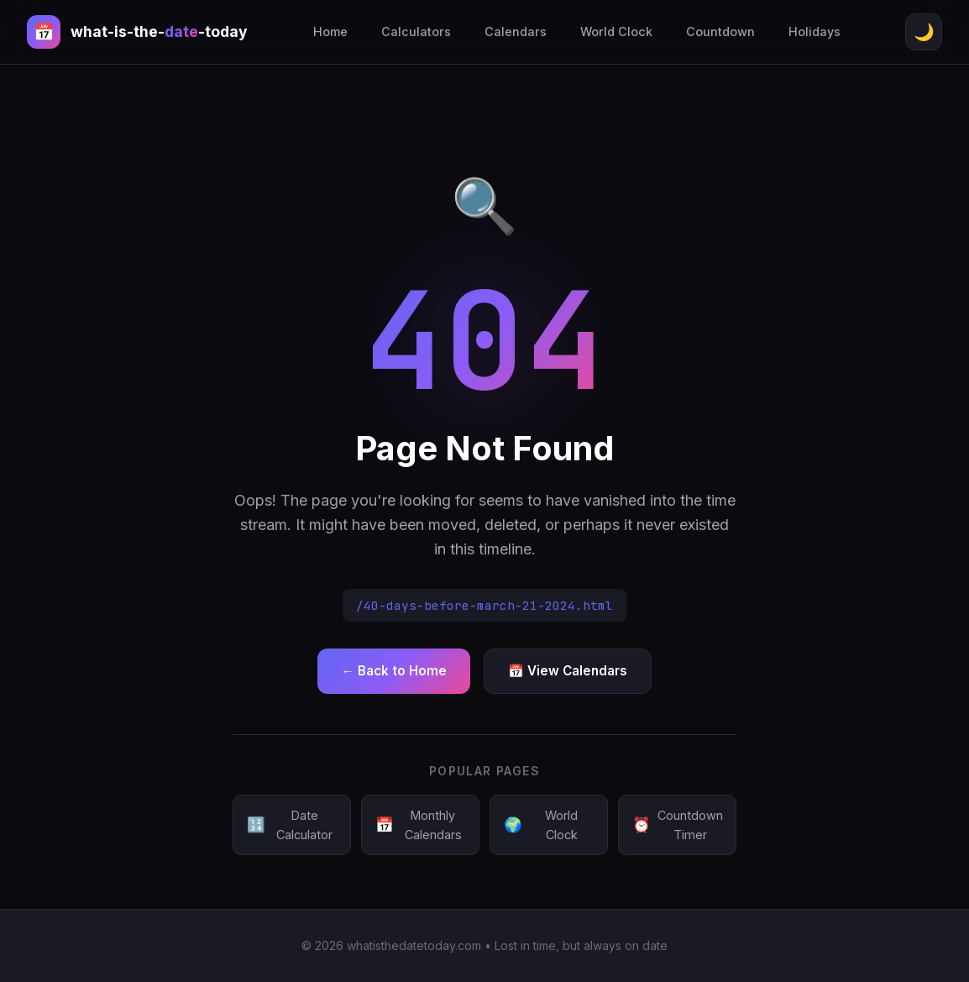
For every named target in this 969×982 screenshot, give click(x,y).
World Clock (616, 31)
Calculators (416, 31)
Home (330, 31)
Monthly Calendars (418, 825)
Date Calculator (290, 825)
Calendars (515, 31)
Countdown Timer (677, 825)
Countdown (720, 31)
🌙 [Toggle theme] (924, 32)
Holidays (814, 31)
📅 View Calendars (567, 671)
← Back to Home (393, 671)
